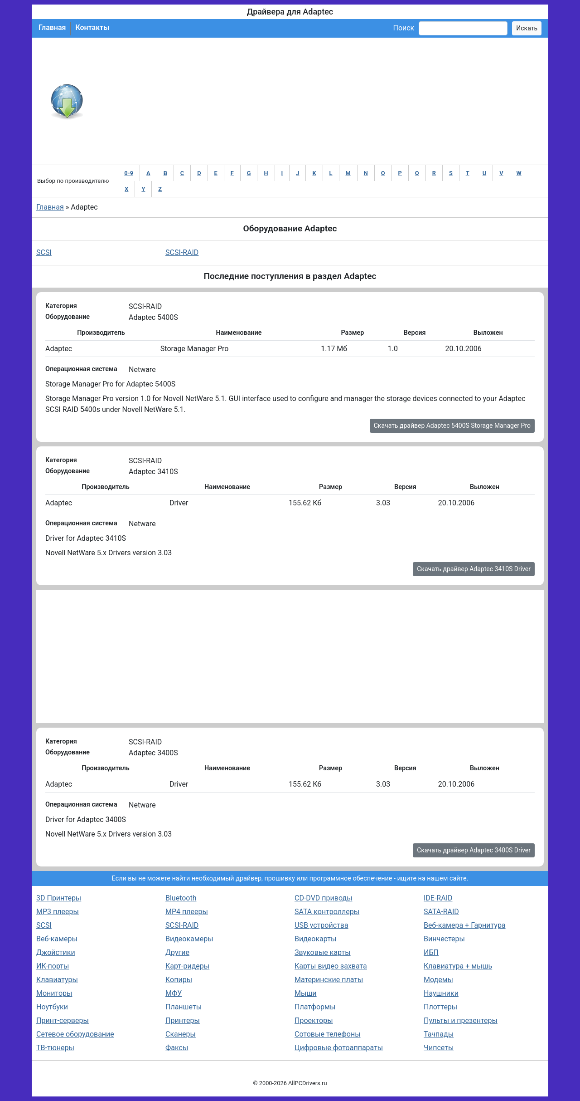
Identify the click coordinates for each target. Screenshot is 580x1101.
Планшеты (183, 1007)
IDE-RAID (438, 898)
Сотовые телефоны (328, 1034)
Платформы (315, 1007)
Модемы (438, 979)
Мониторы (54, 993)
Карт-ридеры (187, 966)
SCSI (44, 252)
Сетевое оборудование (75, 1034)
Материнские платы (329, 979)
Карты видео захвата (331, 966)
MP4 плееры (186, 911)
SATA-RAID (441, 911)
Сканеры (180, 1034)
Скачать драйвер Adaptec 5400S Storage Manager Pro (452, 425)
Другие (177, 952)
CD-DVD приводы (324, 898)
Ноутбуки (52, 1007)
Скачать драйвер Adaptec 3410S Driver (474, 569)
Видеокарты (315, 939)
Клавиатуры (57, 979)
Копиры (178, 979)
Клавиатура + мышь (458, 966)
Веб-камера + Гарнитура (465, 925)
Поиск (403, 28)
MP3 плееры (57, 911)
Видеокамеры (189, 939)
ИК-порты (52, 966)
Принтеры (182, 1020)
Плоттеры (440, 1007)
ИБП (431, 952)
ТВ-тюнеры (55, 1047)
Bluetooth (181, 898)
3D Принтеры (58, 898)
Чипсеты (439, 1047)
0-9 (128, 173)
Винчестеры (444, 939)
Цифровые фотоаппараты (339, 1047)
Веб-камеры (56, 939)
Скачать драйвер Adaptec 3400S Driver (474, 850)
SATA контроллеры (327, 911)
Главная (52, 27)
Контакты (92, 27)
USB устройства (321, 925)
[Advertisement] (320, 101)
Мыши (306, 993)
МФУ (173, 993)
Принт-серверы (62, 1020)
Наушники (441, 993)
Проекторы (314, 1020)
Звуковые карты (323, 952)
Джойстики (55, 952)
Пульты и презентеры (461, 1020)
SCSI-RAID (181, 252)
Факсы (176, 1047)
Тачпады (439, 1034)
